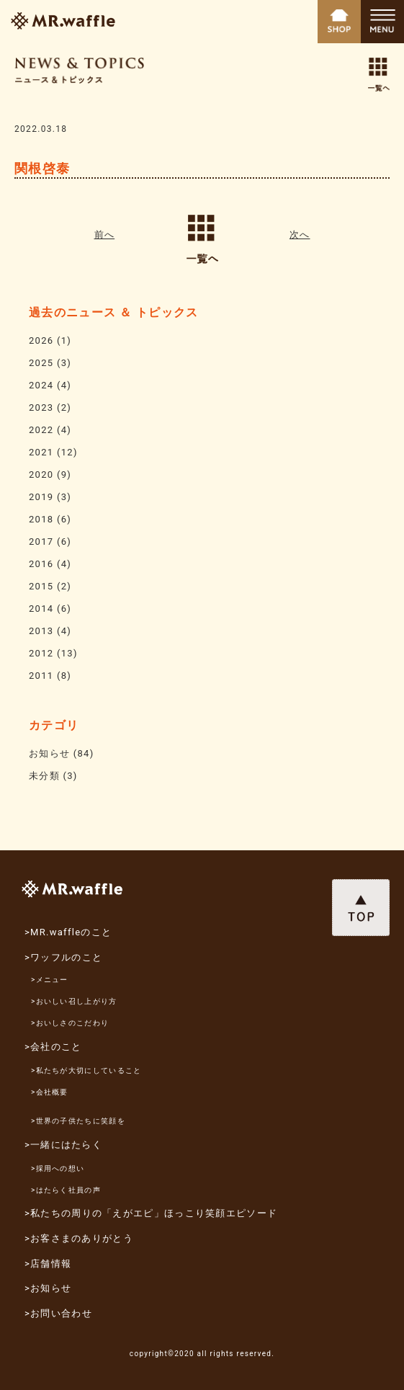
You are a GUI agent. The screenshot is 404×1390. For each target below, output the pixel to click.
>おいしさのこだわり (70, 1023)
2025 (41, 362)
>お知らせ (47, 1288)
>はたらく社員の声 (66, 1190)
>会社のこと (53, 1046)
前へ (104, 234)
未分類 (44, 775)
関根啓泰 (42, 168)
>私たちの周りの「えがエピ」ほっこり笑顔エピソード (150, 1213)
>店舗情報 (47, 1263)
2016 (41, 563)
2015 (41, 586)
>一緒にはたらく (63, 1144)
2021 (41, 452)
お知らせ (49, 753)
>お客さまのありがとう (78, 1238)
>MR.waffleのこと (68, 932)
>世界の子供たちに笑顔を (78, 1121)
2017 (41, 541)
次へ (299, 234)
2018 (41, 519)
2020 (41, 474)
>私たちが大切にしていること (86, 1070)
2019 (41, 496)
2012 (41, 653)
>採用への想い (57, 1168)
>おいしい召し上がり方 (74, 1001)
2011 (41, 675)
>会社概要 (49, 1092)
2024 (41, 385)
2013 (41, 630)
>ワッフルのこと (63, 957)
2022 (41, 429)
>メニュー (49, 980)
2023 (41, 407)
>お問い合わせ (58, 1313)
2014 (41, 608)
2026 (41, 340)
